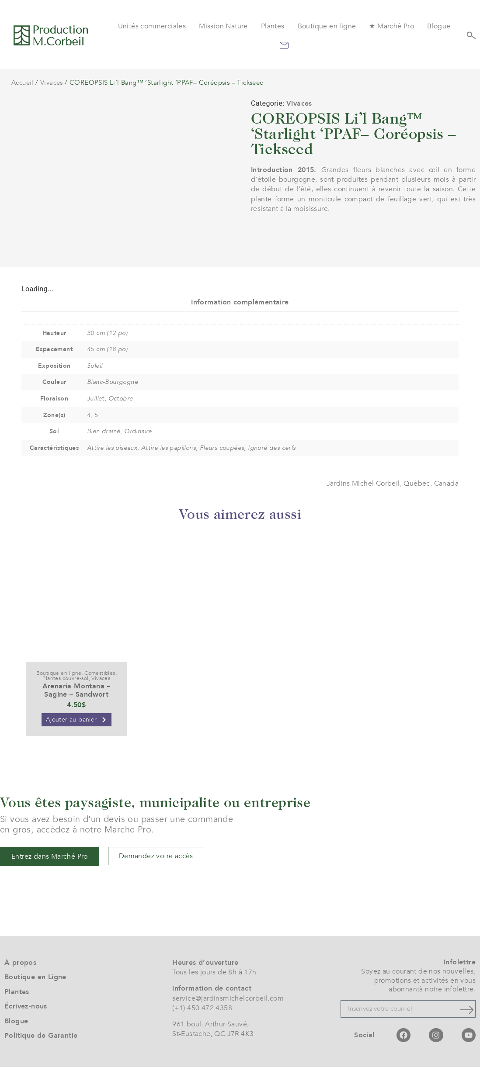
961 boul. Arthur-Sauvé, (210, 1024)
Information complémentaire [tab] (240, 302)
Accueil (22, 82)
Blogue (438, 26)
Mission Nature (223, 26)
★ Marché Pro (391, 26)
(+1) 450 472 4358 (202, 1008)
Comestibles (99, 673)
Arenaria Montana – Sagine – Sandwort (76, 690)
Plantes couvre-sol (65, 678)
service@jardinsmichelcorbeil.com (228, 998)
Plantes (273, 26)
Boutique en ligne (327, 26)
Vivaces (51, 82)
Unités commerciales (152, 26)
